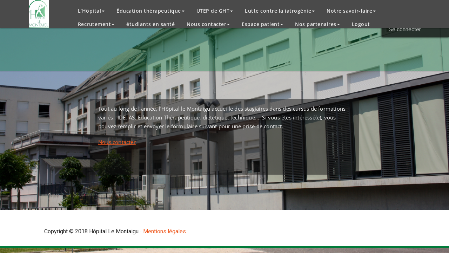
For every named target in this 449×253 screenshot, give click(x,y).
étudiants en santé (150, 24)
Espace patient (262, 24)
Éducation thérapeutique (150, 10)
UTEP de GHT (214, 10)
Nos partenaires (317, 24)
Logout (361, 24)
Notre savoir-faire (351, 10)
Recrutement (96, 24)
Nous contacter (208, 24)
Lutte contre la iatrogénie (280, 10)
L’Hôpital (91, 10)
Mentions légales (164, 231)
